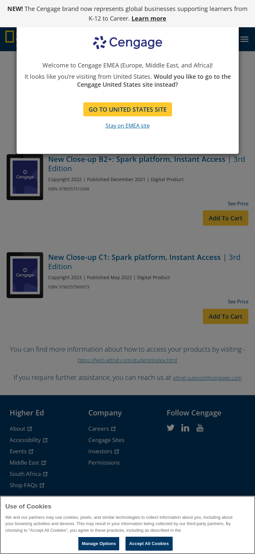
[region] (127, 525)
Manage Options (99, 543)
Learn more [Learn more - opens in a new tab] (148, 18)
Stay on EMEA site (128, 125)
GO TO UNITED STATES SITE (128, 109)
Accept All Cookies (149, 543)
